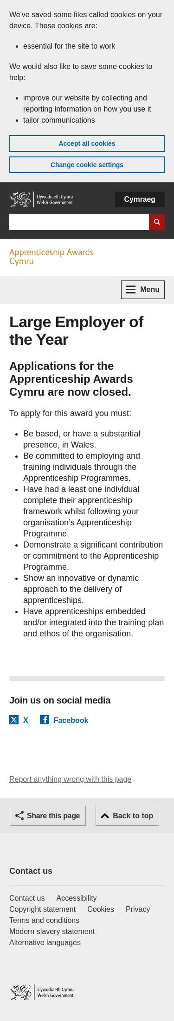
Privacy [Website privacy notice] (138, 909)
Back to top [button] (133, 816)
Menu (143, 289)
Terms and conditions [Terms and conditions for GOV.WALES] (44, 920)
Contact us (30, 871)
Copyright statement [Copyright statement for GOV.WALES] (42, 909)
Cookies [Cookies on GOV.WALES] (100, 909)
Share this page (53, 816)
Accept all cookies (86, 143)
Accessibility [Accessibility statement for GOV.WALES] (76, 898)
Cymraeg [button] (139, 199)
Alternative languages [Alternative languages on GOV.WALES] (45, 942)
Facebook (71, 720)
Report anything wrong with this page (70, 779)
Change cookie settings (87, 164)
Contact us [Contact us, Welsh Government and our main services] (27, 898)
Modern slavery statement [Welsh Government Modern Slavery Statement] (52, 931)
